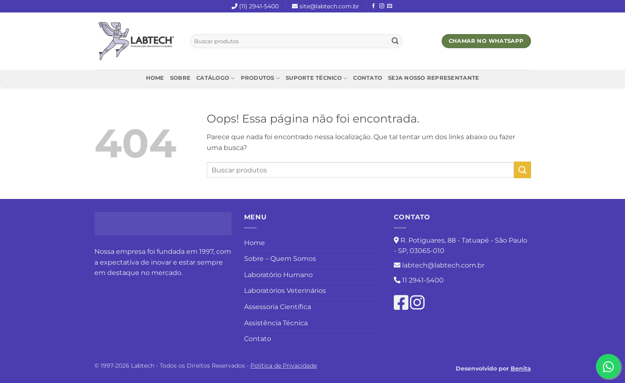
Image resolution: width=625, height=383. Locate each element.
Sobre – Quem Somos (280, 259)
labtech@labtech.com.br (443, 265)
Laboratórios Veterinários (285, 291)
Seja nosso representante (433, 78)
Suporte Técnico (316, 78)
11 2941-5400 (423, 280)
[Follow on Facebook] (373, 6)
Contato (367, 78)
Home (155, 78)
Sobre (180, 78)
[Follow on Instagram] (381, 6)
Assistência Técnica (276, 323)
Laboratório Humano (278, 275)
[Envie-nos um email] (389, 6)
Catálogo (215, 78)
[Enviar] (395, 41)
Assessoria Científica (277, 307)
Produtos (260, 78)
